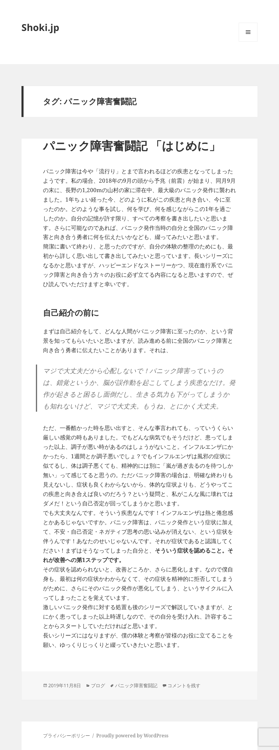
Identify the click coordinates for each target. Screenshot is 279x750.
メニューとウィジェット (248, 41)
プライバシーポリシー (66, 735)
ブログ (98, 685)
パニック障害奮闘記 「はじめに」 (131, 145)
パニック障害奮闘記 (136, 685)
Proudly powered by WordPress (132, 735)
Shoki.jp (40, 27)
